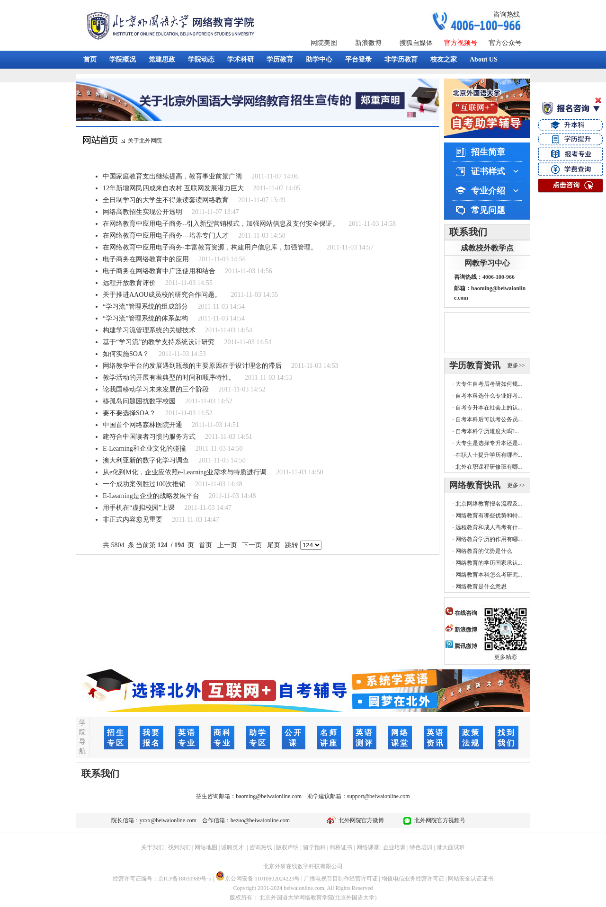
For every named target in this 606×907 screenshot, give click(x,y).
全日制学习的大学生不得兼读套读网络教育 (166, 200)
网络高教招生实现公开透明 (142, 211)
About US (484, 59)
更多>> (516, 365)
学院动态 (201, 59)
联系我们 (468, 232)
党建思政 (162, 59)
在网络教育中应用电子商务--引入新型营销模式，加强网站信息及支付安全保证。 (221, 223)
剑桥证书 (341, 847)
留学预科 (314, 847)
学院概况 (122, 59)
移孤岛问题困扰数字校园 (139, 401)
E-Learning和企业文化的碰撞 (144, 448)
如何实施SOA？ (126, 353)
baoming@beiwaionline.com (269, 796)
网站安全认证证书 (470, 878)
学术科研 (240, 59)
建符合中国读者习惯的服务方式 (149, 436)
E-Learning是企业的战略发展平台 (151, 495)
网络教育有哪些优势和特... (488, 515)
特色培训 (421, 847)
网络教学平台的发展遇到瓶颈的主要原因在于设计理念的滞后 (192, 365)
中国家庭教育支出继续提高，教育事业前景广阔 (172, 176)
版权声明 (287, 847)
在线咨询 (461, 613)
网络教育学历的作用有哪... (488, 539)
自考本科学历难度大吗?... (487, 431)
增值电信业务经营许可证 (413, 878)
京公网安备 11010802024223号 (257, 878)
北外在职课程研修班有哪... (488, 466)
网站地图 (206, 847)
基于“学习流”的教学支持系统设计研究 (158, 342)
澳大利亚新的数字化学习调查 (146, 460)
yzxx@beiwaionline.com (168, 820)
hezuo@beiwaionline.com (260, 820)
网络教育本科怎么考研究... (488, 574)
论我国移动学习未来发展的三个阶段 (156, 389)
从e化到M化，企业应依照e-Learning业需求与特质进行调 (185, 472)
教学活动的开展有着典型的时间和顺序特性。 (169, 377)
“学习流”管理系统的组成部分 (145, 306)
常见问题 (488, 210)
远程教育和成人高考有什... (488, 527)
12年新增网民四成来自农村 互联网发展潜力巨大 (173, 188)
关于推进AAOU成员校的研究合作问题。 (162, 294)
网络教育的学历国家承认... (488, 563)
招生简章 (488, 152)
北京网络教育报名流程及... (488, 503)
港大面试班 (451, 847)
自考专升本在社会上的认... (488, 407)
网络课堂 (367, 847)
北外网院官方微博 (360, 820)
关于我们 (152, 847)
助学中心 (319, 59)
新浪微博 (368, 42)
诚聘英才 (232, 847)
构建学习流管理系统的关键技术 (149, 330)
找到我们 (179, 847)
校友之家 (443, 59)
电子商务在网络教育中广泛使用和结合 (159, 271)
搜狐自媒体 (416, 42)
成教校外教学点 (487, 248)
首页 (90, 59)
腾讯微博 (461, 646)
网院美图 (324, 42)
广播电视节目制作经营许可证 (341, 878)
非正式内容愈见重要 (132, 519)
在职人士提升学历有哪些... (488, 455)
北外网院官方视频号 (438, 820)
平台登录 (358, 59)
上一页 (227, 545)
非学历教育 (401, 59)
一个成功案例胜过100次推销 (144, 484)
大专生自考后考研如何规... (488, 384)
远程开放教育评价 (129, 282)
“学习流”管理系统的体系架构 (145, 318)
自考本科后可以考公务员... (488, 419)
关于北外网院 (145, 140)
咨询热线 (506, 14)
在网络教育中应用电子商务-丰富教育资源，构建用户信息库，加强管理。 (210, 247)
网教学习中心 (487, 263)
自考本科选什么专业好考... (488, 395)
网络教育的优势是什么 (483, 551)
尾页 (273, 545)
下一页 (252, 545)
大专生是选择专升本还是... (488, 443)
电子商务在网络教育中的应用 (146, 259)
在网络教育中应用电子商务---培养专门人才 (166, 235)
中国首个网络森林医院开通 (142, 424)
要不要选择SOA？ (129, 413)
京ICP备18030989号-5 (185, 878)
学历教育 (280, 59)
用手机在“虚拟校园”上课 (139, 507)
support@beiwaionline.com (378, 796)
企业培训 (394, 847)
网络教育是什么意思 (481, 586)
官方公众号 (505, 42)
